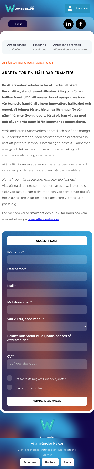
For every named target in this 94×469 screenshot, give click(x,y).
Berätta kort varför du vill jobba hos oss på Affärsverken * (39, 338)
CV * (10, 356)
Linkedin (47, 438)
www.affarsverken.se (43, 219)
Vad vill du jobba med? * (25, 319)
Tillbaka (17, 24)
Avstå (67, 462)
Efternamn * (16, 269)
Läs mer (47, 454)
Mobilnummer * (19, 302)
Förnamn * (15, 252)
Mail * (11, 286)
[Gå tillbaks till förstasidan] (25, 8)
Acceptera (29, 462)
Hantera (50, 462)
